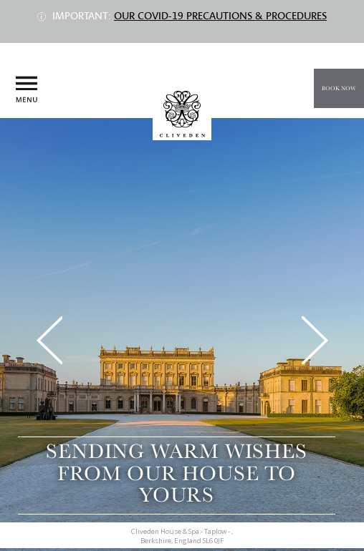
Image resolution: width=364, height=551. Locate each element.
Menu (26, 90)
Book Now (339, 88)
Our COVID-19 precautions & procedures (220, 15)
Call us (341, 130)
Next (315, 340)
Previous (49, 340)
